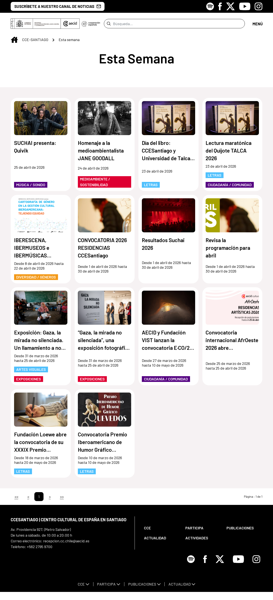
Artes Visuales (31, 372)
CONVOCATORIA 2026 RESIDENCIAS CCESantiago (102, 250)
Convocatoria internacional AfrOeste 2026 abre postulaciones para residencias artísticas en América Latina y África (232, 343)
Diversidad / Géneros (36, 279)
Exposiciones (28, 381)
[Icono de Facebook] (220, 6)
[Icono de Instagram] (258, 6)
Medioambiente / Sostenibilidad (95, 184)
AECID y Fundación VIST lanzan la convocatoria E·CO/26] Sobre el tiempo (168, 343)
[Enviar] (108, 24)
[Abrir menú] (257, 25)
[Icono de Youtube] (244, 6)
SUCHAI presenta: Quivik (35, 149)
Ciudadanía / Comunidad (230, 187)
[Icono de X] (230, 6)
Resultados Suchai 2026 (163, 246)
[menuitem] (161, 530)
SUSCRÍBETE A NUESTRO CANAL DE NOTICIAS (57, 6)
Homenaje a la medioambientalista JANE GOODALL (101, 153)
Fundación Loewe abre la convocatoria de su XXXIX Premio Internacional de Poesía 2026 (40, 445)
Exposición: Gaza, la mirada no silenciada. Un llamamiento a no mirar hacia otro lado (38, 343)
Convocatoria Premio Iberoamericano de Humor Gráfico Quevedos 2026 (102, 445)
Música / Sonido (30, 187)
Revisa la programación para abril (228, 250)
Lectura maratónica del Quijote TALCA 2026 (228, 153)
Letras (151, 187)
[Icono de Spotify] (210, 6)
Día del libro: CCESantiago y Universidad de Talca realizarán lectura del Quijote (166, 153)
